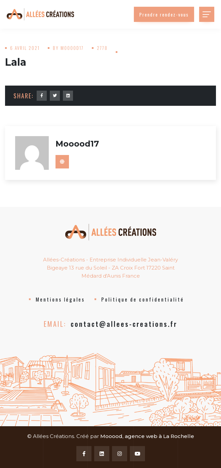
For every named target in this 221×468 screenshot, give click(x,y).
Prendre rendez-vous (164, 14)
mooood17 (72, 47)
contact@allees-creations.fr (124, 324)
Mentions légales (60, 299)
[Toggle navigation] (206, 14)
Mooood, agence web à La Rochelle (147, 436)
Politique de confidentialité (142, 299)
